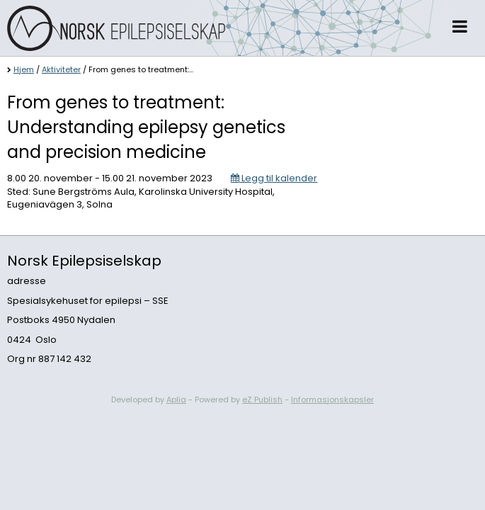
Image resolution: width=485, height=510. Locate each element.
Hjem (23, 69)
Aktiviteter (61, 69)
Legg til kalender (274, 178)
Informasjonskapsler (332, 399)
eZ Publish (262, 399)
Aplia (176, 399)
